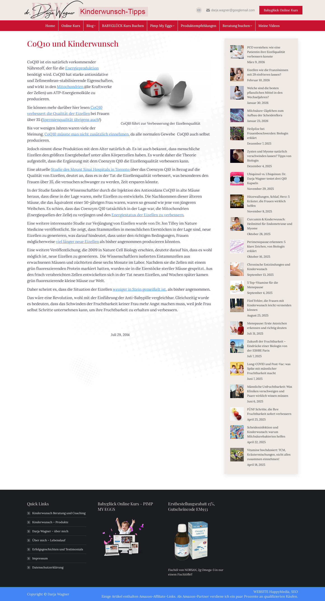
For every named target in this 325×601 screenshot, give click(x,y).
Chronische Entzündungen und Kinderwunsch (268, 267)
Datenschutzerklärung (47, 567)
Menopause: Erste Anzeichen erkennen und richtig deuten (267, 325)
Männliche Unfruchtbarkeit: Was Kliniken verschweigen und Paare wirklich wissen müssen (269, 391)
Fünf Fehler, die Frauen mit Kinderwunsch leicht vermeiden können (269, 305)
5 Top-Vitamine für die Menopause (262, 285)
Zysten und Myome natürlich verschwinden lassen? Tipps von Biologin (269, 156)
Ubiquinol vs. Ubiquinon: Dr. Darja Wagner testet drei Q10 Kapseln (267, 178)
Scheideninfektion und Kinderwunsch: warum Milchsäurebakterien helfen (266, 431)
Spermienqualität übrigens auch (70, 119)
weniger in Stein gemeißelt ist (139, 289)
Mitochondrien (70, 86)
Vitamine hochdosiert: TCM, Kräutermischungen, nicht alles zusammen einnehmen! (268, 454)
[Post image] (237, 52)
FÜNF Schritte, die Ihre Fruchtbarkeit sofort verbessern (269, 411)
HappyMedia (279, 591)
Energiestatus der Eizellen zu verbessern (147, 214)
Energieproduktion (82, 68)
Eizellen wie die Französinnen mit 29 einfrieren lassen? (267, 72)
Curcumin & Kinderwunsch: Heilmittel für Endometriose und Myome (269, 223)
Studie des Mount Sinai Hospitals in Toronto (90, 169)
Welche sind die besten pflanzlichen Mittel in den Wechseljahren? (265, 92)
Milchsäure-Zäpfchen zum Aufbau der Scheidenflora (265, 113)
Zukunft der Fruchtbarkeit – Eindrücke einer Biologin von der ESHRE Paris (267, 346)
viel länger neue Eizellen (77, 241)
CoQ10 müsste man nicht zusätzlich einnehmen (86, 134)
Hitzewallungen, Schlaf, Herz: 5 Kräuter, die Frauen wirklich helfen (268, 201)
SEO (294, 591)
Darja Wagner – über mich (50, 531)
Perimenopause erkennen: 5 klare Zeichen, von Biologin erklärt (266, 246)
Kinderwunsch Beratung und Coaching (59, 513)
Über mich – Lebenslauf (48, 540)
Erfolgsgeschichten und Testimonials (57, 549)
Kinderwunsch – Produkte (50, 522)
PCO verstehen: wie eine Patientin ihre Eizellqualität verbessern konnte (266, 51)
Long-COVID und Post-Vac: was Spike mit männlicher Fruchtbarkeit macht (268, 368)
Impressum (40, 558)
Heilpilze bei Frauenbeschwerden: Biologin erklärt (267, 133)
